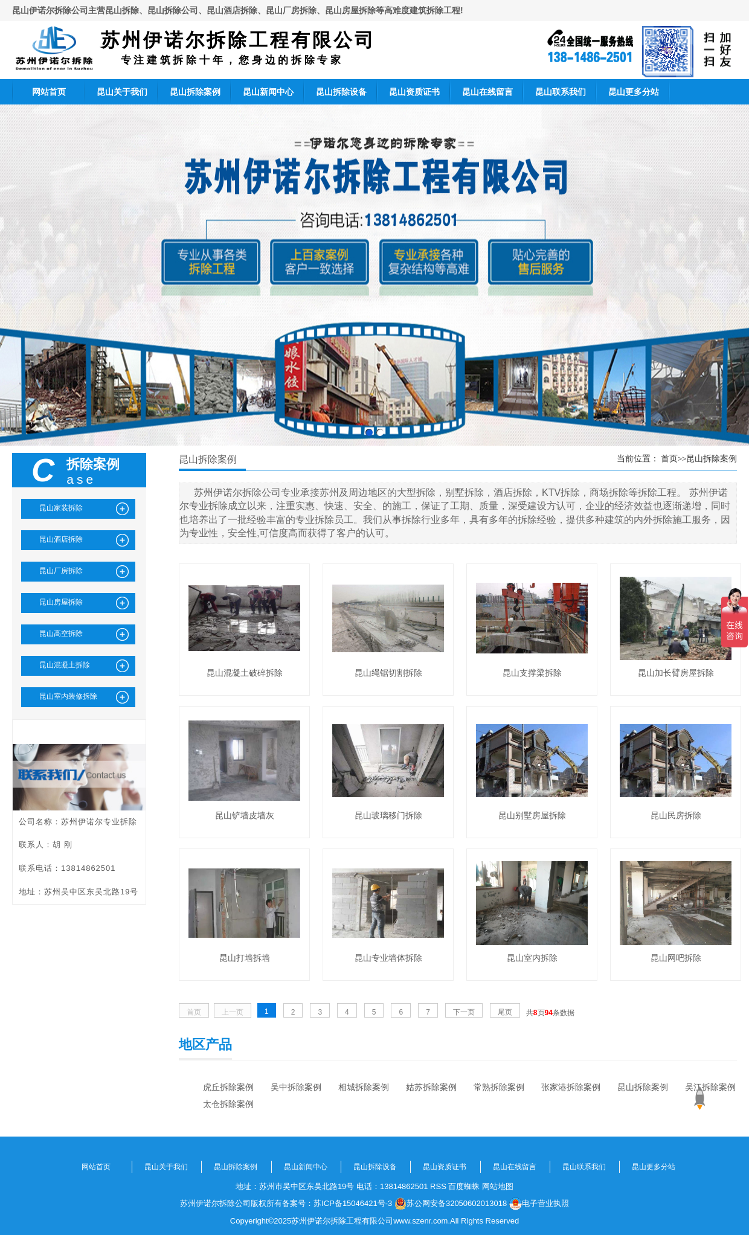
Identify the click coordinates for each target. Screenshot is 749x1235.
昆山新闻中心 (268, 92)
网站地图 (497, 1186)
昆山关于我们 (122, 92)
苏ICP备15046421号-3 (352, 1203)
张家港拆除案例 (570, 1087)
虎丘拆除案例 (228, 1087)
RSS (438, 1186)
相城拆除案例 (363, 1087)
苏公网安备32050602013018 (450, 1204)
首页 (669, 458)
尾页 (505, 1012)
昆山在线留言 (487, 92)
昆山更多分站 (633, 92)
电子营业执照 (539, 1204)
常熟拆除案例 (499, 1087)
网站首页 (49, 92)
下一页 (464, 1012)
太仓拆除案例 (228, 1104)
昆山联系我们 (560, 92)
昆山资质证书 (414, 92)
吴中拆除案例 (296, 1087)
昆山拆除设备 (341, 92)
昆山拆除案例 (195, 92)
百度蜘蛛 (464, 1186)
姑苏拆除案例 (431, 1087)
